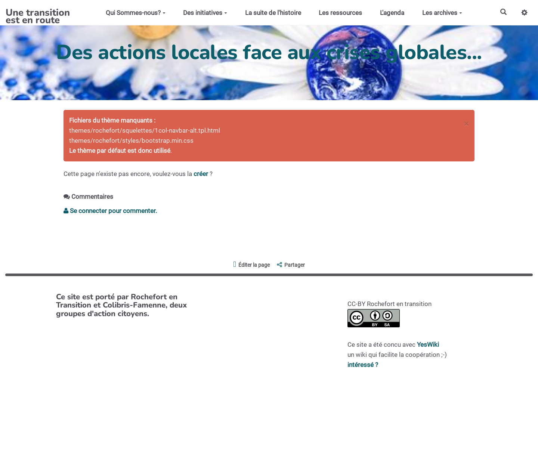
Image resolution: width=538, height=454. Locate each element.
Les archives (442, 12)
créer (201, 173)
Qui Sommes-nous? (136, 12)
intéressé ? (362, 364)
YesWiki (428, 344)
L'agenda (392, 12)
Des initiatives (205, 12)
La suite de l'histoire (273, 12)
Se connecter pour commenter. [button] (110, 210)
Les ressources (340, 12)
